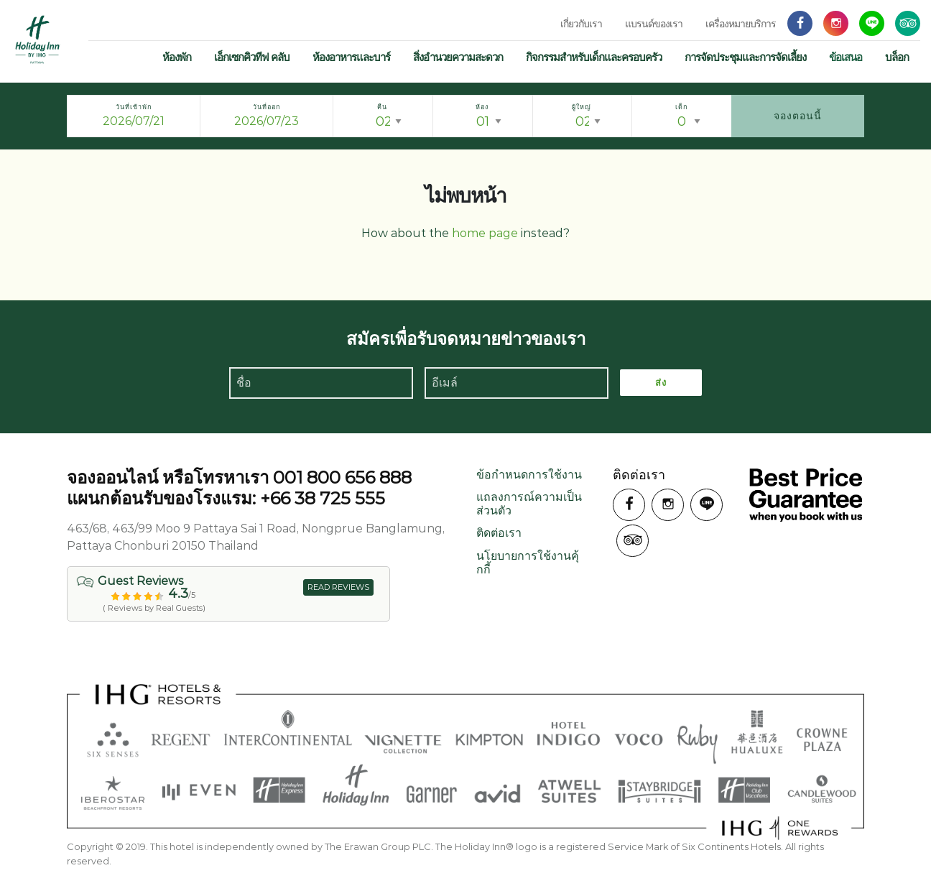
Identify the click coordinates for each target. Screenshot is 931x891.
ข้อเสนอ (845, 57)
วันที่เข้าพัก (134, 107)
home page (485, 233)
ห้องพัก (176, 57)
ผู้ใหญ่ (581, 107)
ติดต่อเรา (499, 533)
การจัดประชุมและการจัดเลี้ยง (745, 57)
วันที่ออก (266, 107)
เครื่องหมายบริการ (740, 23)
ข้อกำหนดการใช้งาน (529, 474)
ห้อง (482, 107)
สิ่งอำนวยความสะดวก (458, 57)
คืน (382, 107)
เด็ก (681, 107)
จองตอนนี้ (798, 115)
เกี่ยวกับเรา (581, 23)
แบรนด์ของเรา (653, 23)
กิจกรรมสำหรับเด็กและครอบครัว (594, 57)
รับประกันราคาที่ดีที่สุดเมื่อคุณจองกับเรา (805, 495)
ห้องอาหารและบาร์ (351, 57)
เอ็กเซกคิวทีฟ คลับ (252, 57)
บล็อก (897, 57)
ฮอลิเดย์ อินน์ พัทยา (38, 39)
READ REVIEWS (338, 587)
